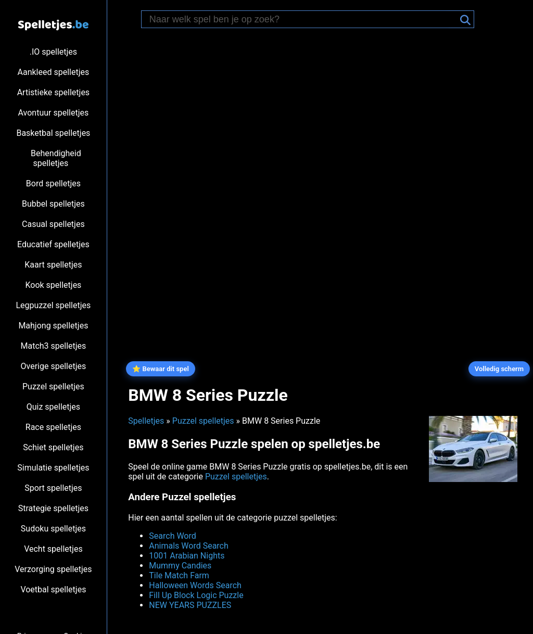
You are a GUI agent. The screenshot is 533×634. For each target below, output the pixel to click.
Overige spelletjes (53, 366)
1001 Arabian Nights (186, 556)
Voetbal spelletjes (53, 589)
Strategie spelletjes (53, 508)
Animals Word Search (189, 546)
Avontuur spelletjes (53, 113)
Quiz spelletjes (53, 407)
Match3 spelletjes (53, 346)
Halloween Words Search (195, 585)
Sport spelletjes (53, 488)
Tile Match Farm (179, 575)
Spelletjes (146, 421)
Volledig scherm (499, 369)
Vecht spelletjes (53, 549)
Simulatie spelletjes (53, 468)
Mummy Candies (180, 565)
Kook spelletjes (53, 285)
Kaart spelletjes (53, 265)
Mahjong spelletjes (53, 326)
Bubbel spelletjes (53, 204)
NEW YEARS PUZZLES (190, 605)
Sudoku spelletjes (53, 529)
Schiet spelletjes (53, 447)
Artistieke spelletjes (53, 92)
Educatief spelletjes (53, 244)
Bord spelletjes (53, 183)
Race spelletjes (53, 427)
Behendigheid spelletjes (56, 158)
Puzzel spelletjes (53, 386)
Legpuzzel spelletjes (53, 305)
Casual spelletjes (53, 224)
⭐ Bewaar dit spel (160, 369)
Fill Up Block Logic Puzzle (196, 595)
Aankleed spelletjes (54, 72)
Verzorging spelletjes (53, 569)
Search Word (172, 536)
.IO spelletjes (53, 52)
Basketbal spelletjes (53, 133)
